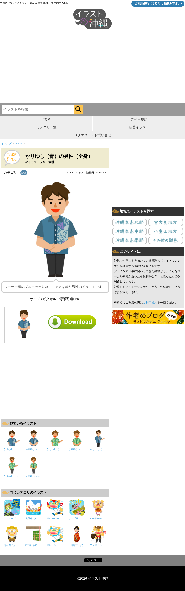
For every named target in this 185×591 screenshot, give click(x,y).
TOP (46, 119)
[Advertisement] (92, 67)
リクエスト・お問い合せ (92, 135)
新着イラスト (139, 127)
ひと (23, 172)
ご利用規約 (139, 119)
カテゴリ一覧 (46, 127)
